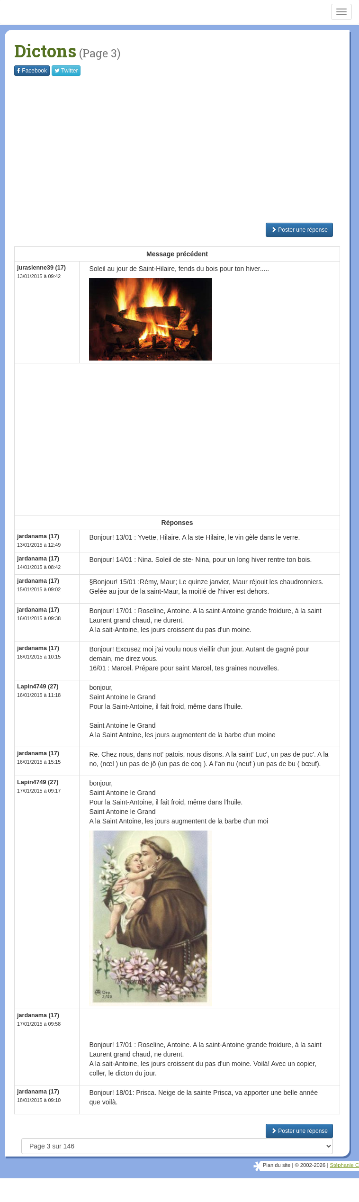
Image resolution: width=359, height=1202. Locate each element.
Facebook (32, 70)
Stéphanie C (344, 1165)
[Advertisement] (186, 149)
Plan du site (276, 1165)
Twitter (66, 70)
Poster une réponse (299, 229)
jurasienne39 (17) (41, 267)
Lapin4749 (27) (38, 686)
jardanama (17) (38, 536)
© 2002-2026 (310, 1165)
